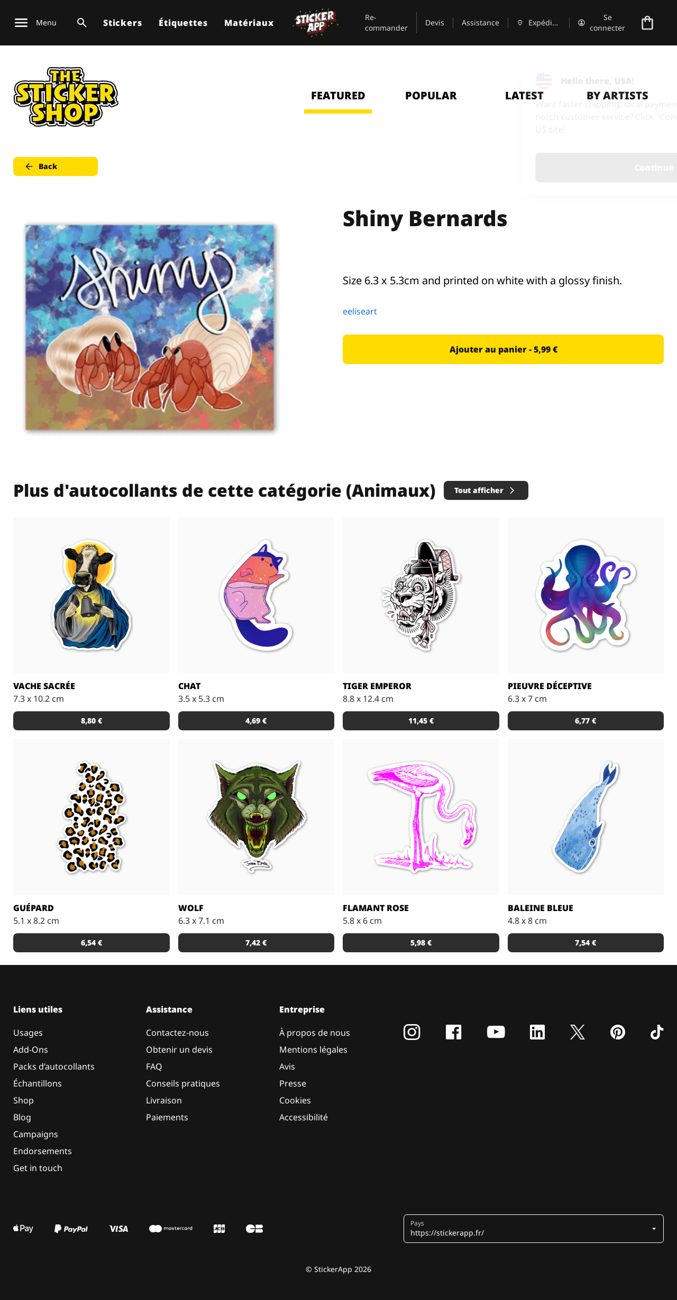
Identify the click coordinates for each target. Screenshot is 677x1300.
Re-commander (386, 22)
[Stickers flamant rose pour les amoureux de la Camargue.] (421, 817)
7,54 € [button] (585, 942)
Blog (22, 1117)
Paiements (167, 1117)
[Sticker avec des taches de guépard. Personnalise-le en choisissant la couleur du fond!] (91, 817)
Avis (287, 1066)
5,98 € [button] (421, 942)
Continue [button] (535, 167)
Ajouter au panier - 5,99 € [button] (503, 349)
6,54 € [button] (91, 942)
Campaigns (35, 1134)
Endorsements (42, 1151)
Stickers (122, 23)
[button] (529, 1228)
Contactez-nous (177, 1032)
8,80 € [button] (91, 721)
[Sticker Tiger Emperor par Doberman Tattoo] (421, 595)
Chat (189, 686)
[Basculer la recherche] (80, 22)
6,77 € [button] (585, 721)
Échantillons (37, 1083)
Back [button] (40, 166)
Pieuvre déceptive (550, 686)
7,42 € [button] (256, 942)
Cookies (295, 1100)
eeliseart (360, 311)
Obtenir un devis (179, 1049)
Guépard (33, 908)
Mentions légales (313, 1049)
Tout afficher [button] (485, 490)
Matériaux (248, 23)
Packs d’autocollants (54, 1066)
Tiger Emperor (377, 686)
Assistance (480, 22)
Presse (292, 1083)
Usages (28, 1032)
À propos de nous (314, 1032)
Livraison (164, 1100)
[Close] (644, 80)
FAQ (154, 1066)
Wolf (191, 908)
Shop (23, 1100)
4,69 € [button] (256, 721)
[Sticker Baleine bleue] (586, 817)
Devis (434, 22)
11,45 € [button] (421, 721)
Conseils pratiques (183, 1083)
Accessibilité (303, 1117)
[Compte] (602, 22)
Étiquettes (183, 23)
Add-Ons (30, 1049)
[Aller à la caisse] (647, 22)
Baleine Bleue (540, 908)
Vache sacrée (44, 686)
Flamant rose (376, 908)
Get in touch (37, 1168)
